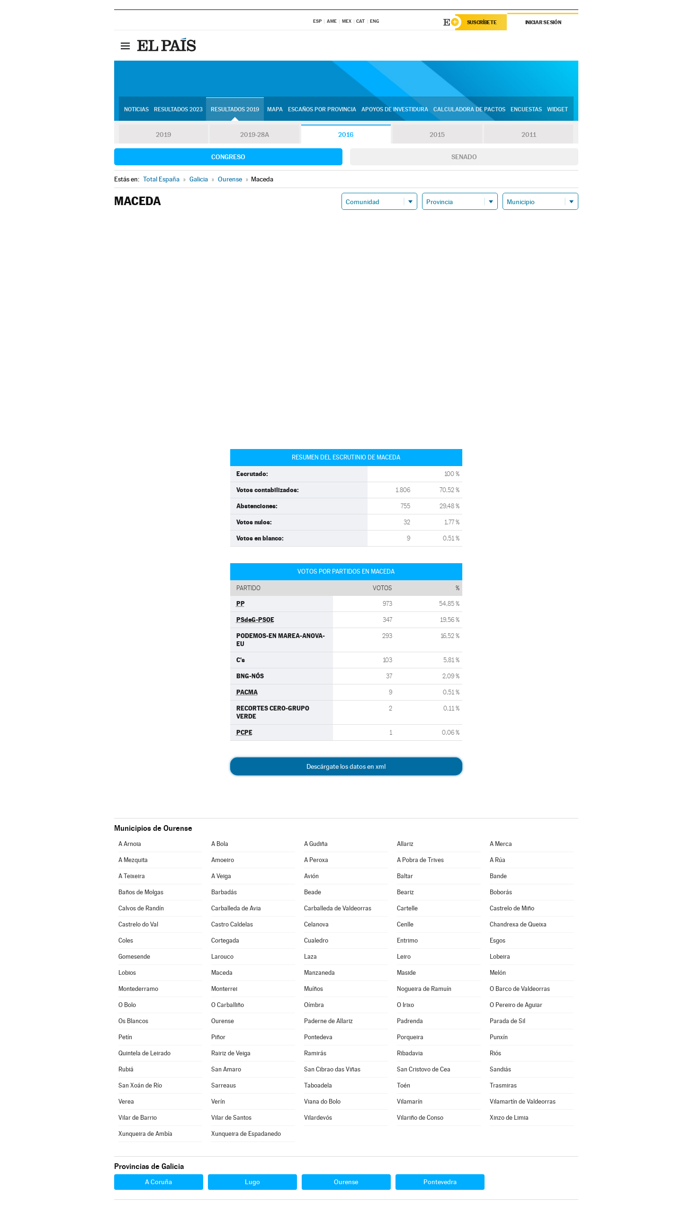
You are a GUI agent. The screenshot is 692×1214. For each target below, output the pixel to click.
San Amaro (226, 1069)
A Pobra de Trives (420, 859)
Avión (311, 876)
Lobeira (500, 956)
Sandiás (500, 1069)
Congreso (228, 157)
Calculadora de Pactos (469, 109)
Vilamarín (409, 1101)
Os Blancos (133, 1021)
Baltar (405, 876)
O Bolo (127, 1004)
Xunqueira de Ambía (145, 1133)
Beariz (405, 892)
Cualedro (316, 940)
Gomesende (134, 956)
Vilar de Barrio (137, 1117)
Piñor (218, 1037)
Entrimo (407, 940)
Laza (310, 956)
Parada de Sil (507, 1021)
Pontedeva (318, 1037)
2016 (345, 134)
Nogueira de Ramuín (424, 988)
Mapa (275, 109)
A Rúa (497, 859)
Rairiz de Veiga (231, 1053)
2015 (437, 134)
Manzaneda (319, 972)
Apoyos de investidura (394, 109)
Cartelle (407, 908)
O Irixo (405, 1004)
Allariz (405, 843)
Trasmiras (503, 1085)
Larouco (222, 956)
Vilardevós (318, 1117)
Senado (464, 157)
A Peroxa (316, 859)
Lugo (252, 1182)
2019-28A (254, 134)
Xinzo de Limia (509, 1117)
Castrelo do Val (138, 924)
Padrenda (410, 1021)
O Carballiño (227, 1004)
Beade (312, 892)
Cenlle (405, 924)
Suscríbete (482, 22)
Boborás (501, 892)
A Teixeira (131, 876)
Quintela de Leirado (144, 1053)
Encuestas (526, 109)
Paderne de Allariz (328, 1021)
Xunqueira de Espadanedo (246, 1133)
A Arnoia (129, 843)
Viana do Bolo (322, 1101)
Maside (406, 972)
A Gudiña (316, 843)
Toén (403, 1085)
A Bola (219, 843)
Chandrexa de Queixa (518, 924)
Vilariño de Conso (420, 1117)
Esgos (497, 940)
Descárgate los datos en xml (346, 766)
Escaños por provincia (322, 109)
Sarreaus (223, 1085)
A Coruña (158, 1182)
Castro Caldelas (232, 924)
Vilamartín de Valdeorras (523, 1101)
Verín (218, 1101)
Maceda (222, 972)
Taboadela (318, 1085)
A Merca (501, 843)
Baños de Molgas (140, 892)
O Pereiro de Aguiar (516, 1004)
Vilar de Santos (231, 1117)
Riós (495, 1053)
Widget (557, 109)
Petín (125, 1037)
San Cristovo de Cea (423, 1069)
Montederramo (138, 988)
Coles (125, 940)
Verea (126, 1101)
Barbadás (224, 892)
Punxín (499, 1037)
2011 (528, 134)
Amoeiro (222, 859)
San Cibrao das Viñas (332, 1069)
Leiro (404, 956)
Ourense (222, 1021)
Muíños (313, 988)
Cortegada (225, 940)
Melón (498, 972)
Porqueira (410, 1037)
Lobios (127, 972)
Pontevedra (440, 1182)
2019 (163, 134)
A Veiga (221, 876)
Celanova (316, 924)
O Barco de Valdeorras (520, 988)
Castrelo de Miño (512, 908)
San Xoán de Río (140, 1085)
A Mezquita (133, 859)
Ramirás (315, 1053)
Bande (498, 876)
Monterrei (224, 988)
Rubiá (126, 1069)
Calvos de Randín (141, 908)
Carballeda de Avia (236, 908)
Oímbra (314, 1004)
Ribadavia (410, 1053)
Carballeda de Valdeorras (337, 908)
